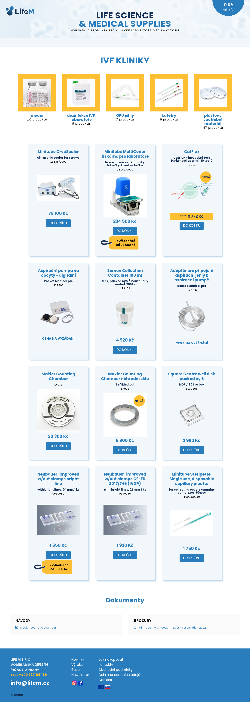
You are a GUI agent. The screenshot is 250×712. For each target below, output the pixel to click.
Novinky (77, 659)
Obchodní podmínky (115, 669)
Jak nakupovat (110, 659)
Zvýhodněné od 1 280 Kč (59, 567)
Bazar (76, 669)
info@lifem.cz (30, 683)
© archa (17, 695)
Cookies (105, 679)
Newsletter (80, 674)
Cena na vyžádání (58, 338)
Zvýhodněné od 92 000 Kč (125, 243)
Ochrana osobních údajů (119, 674)
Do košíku (58, 223)
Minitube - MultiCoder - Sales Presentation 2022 (172, 627)
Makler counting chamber (38, 627)
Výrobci (77, 664)
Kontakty (105, 664)
